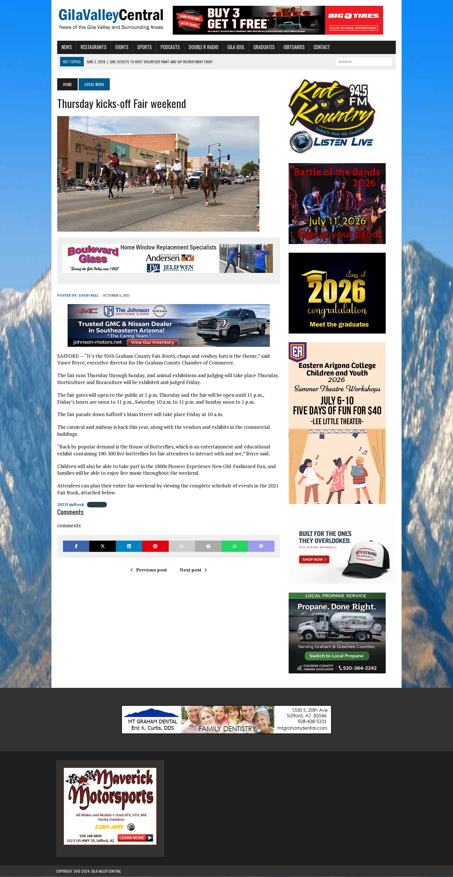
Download (96, 504)
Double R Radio (202, 47)
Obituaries (292, 47)
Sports (143, 47)
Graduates (262, 47)
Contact (320, 47)
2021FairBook (69, 504)
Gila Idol (234, 47)
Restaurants (92, 47)
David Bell (88, 295)
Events (120, 47)
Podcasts (169, 47)
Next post (192, 570)
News (65, 47)
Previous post (148, 570)
